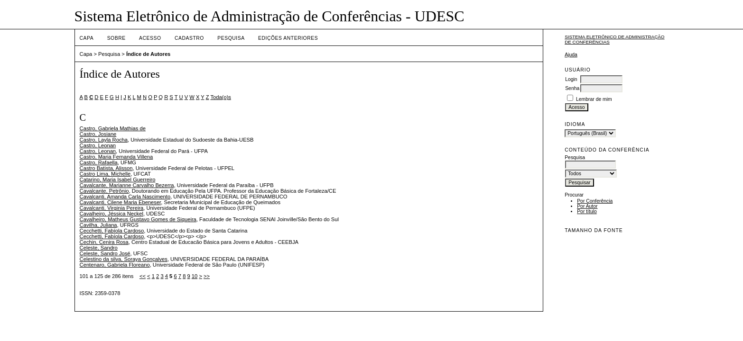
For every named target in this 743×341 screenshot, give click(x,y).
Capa (87, 38)
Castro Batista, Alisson (106, 168)
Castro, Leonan (98, 145)
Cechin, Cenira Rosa (104, 242)
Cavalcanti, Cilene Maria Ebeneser (120, 202)
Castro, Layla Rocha (104, 140)
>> (207, 276)
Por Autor (587, 206)
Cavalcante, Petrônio (104, 191)
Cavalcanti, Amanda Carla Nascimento (125, 196)
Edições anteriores (288, 38)
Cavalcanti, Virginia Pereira (112, 208)
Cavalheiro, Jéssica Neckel (111, 213)
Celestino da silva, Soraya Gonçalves (123, 259)
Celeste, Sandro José (105, 253)
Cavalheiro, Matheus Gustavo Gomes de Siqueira (138, 219)
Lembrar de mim (594, 99)
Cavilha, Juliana (98, 225)
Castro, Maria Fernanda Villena (116, 157)
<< (142, 276)
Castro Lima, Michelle (105, 174)
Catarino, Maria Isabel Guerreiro (118, 179)
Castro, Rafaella (99, 162)
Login (571, 79)
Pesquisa (230, 38)
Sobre (116, 38)
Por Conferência (595, 201)
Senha (572, 88)
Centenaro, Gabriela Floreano (115, 265)
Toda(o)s (220, 97)
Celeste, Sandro (99, 248)
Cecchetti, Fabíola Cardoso (112, 230)
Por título (587, 211)
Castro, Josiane (98, 134)
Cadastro (189, 38)
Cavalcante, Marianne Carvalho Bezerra (127, 185)
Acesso (150, 38)
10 (194, 276)
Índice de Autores (148, 54)
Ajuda (571, 54)
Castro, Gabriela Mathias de (113, 128)
